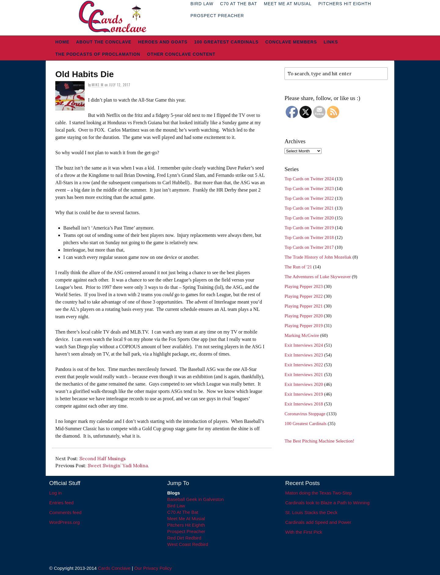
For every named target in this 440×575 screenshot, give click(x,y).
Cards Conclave (114, 568)
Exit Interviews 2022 (303, 364)
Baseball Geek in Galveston (195, 499)
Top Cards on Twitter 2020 (309, 217)
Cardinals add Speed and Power (318, 522)
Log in (55, 492)
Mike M (98, 84)
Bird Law (176, 505)
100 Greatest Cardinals (226, 41)
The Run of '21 (298, 266)
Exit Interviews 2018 (303, 403)
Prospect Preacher (217, 15)
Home (62, 41)
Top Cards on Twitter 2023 (309, 188)
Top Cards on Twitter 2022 (309, 198)
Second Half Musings (102, 458)
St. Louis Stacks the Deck (311, 512)
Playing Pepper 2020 (303, 315)
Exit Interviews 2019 (303, 394)
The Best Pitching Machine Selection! (319, 441)
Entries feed (61, 502)
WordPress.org (64, 522)
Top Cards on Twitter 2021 (309, 208)
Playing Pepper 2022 (303, 296)
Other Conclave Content (181, 54)
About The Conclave (103, 41)
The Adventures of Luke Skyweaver (317, 276)
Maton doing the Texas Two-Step (318, 492)
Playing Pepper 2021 (303, 306)
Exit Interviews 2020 (303, 384)
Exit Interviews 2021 (303, 374)
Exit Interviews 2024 (303, 345)
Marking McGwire (301, 335)
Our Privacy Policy (153, 568)
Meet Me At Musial (186, 518)
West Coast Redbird (187, 544)
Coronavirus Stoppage (304, 413)
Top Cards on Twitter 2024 (309, 178)
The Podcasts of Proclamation (97, 54)
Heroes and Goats (162, 41)
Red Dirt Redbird (184, 537)
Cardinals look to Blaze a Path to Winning (327, 502)
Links (331, 41)
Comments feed (65, 512)
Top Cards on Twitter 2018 (309, 237)
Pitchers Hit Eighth (186, 525)
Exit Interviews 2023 (303, 355)
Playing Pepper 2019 (303, 325)
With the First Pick (303, 532)
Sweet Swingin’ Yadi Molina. (118, 466)
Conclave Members (291, 41)
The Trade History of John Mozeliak (317, 257)
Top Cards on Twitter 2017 (309, 247)
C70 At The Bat (182, 512)
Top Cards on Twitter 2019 (309, 227)
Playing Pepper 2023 (303, 286)
